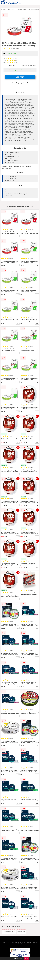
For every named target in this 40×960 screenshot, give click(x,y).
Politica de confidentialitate (23, 942)
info (17, 236)
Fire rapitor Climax (21, 9)
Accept (26, 958)
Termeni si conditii (8, 942)
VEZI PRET (20, 77)
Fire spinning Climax (33, 9)
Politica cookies (18, 958)
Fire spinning (11, 9)
